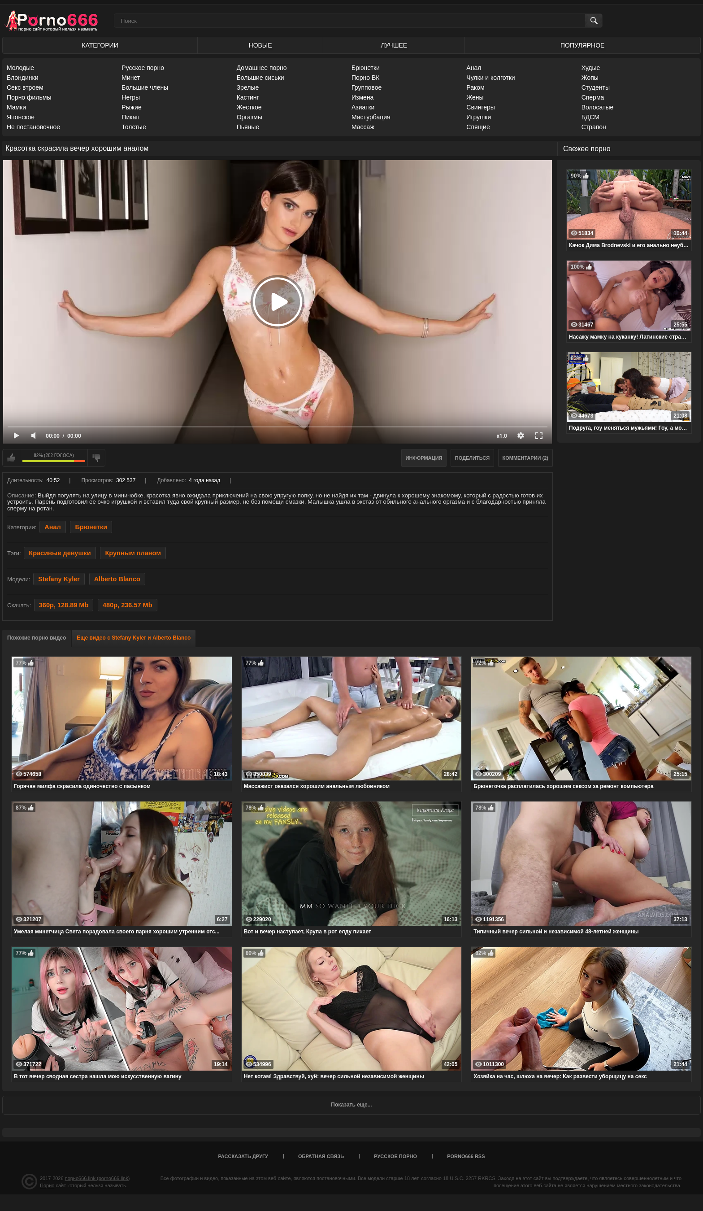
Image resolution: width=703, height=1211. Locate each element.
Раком (475, 87)
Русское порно (143, 67)
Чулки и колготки (490, 77)
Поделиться (472, 458)
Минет (131, 77)
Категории (100, 45)
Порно (47, 1185)
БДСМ (590, 117)
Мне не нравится (96, 458)
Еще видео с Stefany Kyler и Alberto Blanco (134, 638)
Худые (590, 67)
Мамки (16, 107)
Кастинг (248, 97)
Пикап (130, 117)
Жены (474, 97)
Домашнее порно (262, 67)
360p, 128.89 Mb (64, 605)
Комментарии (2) (526, 458)
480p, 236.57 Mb (127, 605)
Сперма (592, 97)
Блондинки (23, 77)
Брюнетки (366, 67)
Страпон (593, 127)
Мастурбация (371, 117)
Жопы (590, 77)
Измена (362, 97)
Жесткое (249, 107)
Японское (21, 117)
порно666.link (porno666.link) (97, 1178)
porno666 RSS (466, 1156)
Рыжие (131, 107)
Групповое (367, 87)
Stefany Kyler (59, 579)
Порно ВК (366, 77)
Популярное (582, 45)
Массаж (363, 127)
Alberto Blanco (117, 579)
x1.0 (502, 436)
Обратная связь (321, 1156)
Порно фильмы (29, 97)
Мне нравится (11, 458)
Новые (260, 45)
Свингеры (480, 107)
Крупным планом (133, 553)
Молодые (20, 67)
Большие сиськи (260, 77)
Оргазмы (249, 117)
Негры (131, 97)
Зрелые (248, 87)
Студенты (595, 87)
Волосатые (597, 107)
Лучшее (394, 45)
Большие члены (145, 87)
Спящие (478, 127)
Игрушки (478, 117)
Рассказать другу (243, 1156)
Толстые (134, 127)
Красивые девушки (60, 553)
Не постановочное (33, 127)
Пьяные (248, 127)
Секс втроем (25, 87)
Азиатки (363, 107)
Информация (424, 458)
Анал (473, 67)
